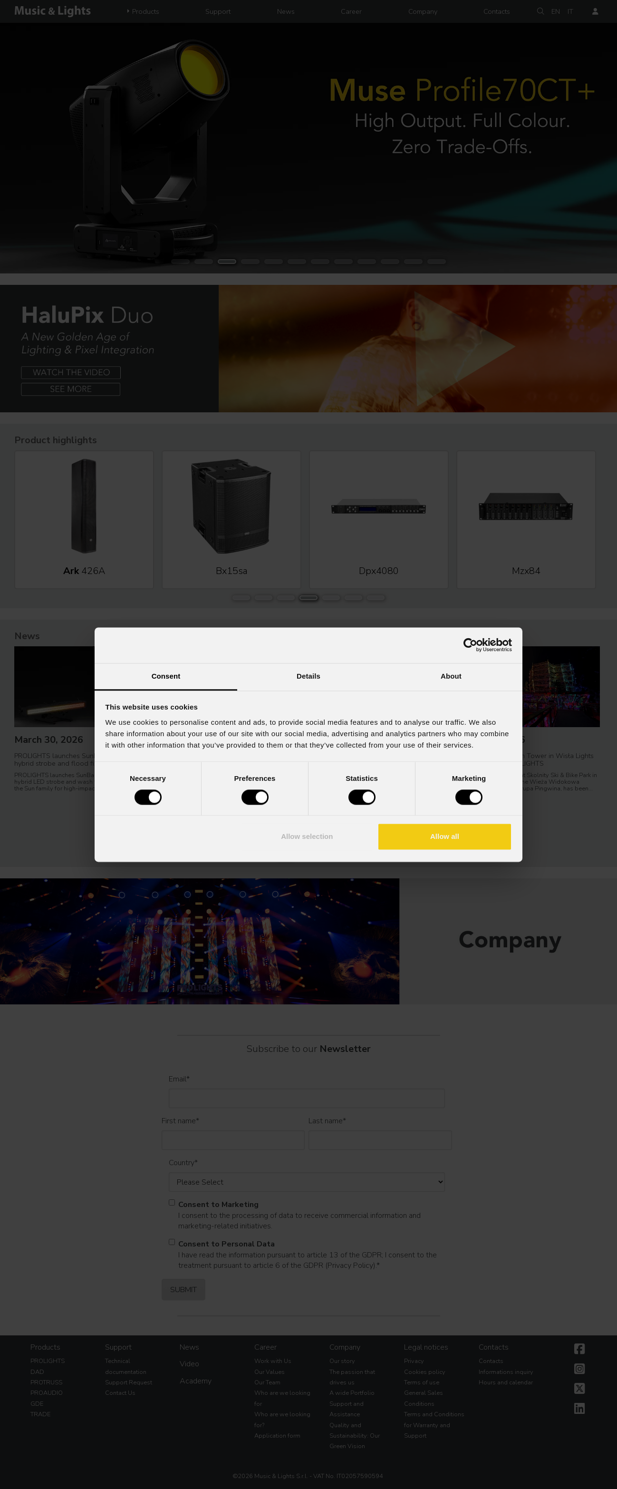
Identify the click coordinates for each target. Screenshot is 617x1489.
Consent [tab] (166, 676)
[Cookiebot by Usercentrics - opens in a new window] (470, 645)
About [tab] (451, 676)
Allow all (444, 837)
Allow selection (307, 837)
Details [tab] (308, 676)
